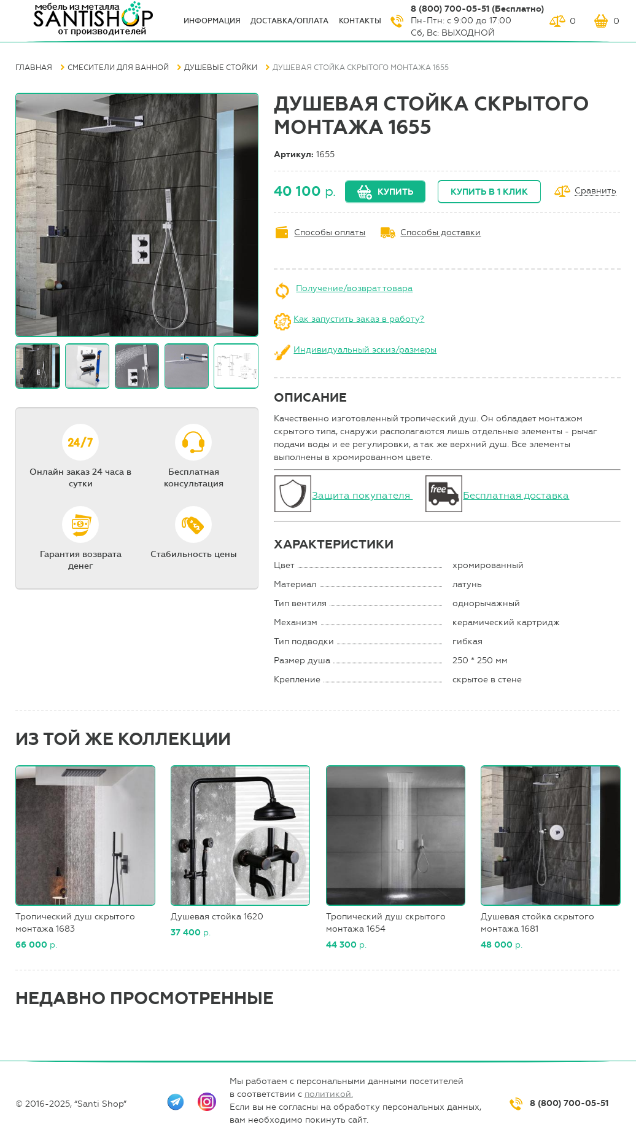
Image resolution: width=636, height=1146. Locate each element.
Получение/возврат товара (354, 288)
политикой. (328, 1094)
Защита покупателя (362, 495)
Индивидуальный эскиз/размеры (364, 350)
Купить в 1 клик (489, 192)
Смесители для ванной (118, 67)
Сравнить (595, 191)
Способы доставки (440, 232)
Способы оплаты (329, 232)
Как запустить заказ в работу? (358, 319)
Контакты (360, 21)
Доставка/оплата (289, 21)
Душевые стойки (220, 67)
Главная (33, 67)
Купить (395, 192)
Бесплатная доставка (516, 495)
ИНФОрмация (212, 21)
